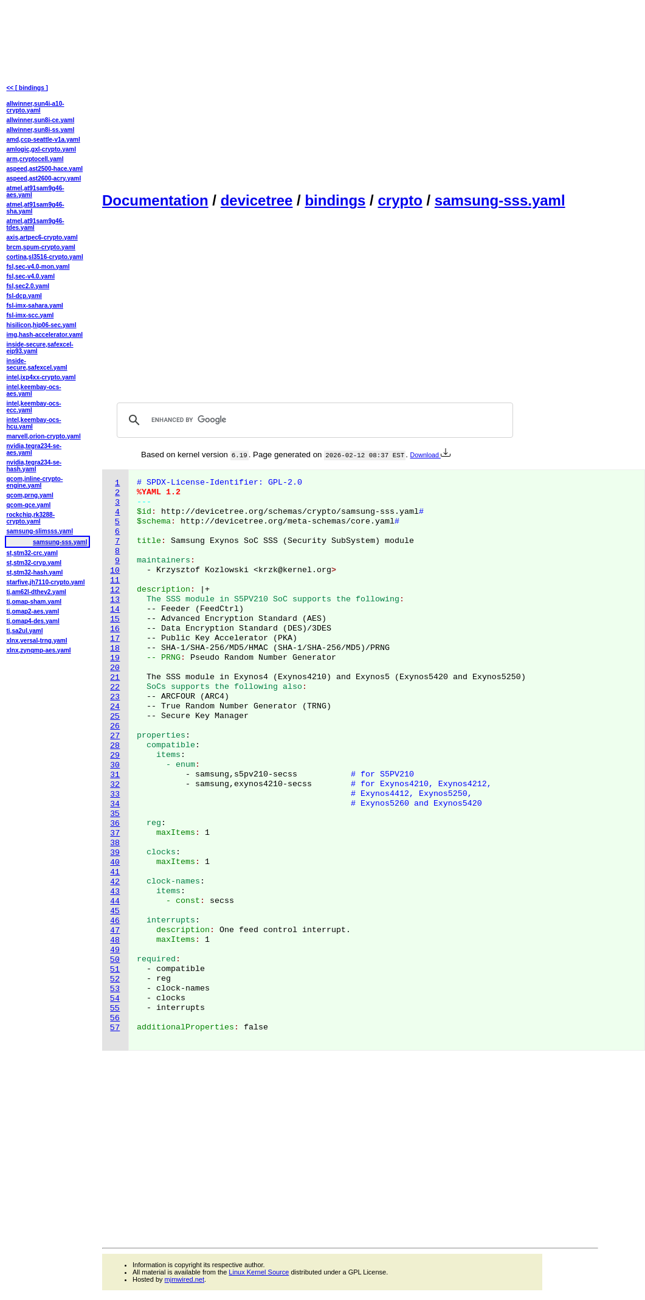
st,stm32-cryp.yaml (34, 562)
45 (115, 911)
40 (115, 862)
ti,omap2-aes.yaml (33, 611)
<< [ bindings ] (27, 88)
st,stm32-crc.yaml (32, 553)
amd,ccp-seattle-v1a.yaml (43, 139)
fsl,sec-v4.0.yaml (31, 276)
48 (115, 940)
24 (115, 706)
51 (115, 969)
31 (115, 775)
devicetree (257, 200)
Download (430, 454)
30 (115, 765)
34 (115, 804)
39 (115, 852)
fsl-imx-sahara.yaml (35, 305)
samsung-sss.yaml (500, 200)
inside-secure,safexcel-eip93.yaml (40, 347)
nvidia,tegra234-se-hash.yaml (34, 465)
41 (115, 872)
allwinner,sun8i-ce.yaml (41, 120)
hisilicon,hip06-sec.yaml (42, 325)
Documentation (155, 200)
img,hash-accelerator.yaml (45, 334)
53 (115, 989)
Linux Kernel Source (259, 1272)
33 (115, 794)
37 (115, 833)
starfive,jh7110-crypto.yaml (46, 582)
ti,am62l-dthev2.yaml (36, 592)
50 (115, 959)
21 (115, 677)
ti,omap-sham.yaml (34, 601)
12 (115, 590)
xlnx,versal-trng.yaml (37, 640)
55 (115, 1008)
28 (115, 745)
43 (115, 891)
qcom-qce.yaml (29, 505)
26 (115, 726)
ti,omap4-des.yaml (33, 621)
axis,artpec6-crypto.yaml (42, 237)
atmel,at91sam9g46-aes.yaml (35, 191)
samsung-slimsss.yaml (40, 531)
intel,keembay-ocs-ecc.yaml (34, 406)
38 (115, 843)
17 (115, 638)
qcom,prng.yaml (30, 495)
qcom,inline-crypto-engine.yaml (35, 482)
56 (115, 1018)
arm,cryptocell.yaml (35, 159)
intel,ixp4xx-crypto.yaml (41, 377)
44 (115, 901)
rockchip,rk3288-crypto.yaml (31, 518)
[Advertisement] (350, 95)
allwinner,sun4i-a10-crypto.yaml (35, 107)
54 (115, 998)
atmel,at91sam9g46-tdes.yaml (35, 224)
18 (115, 648)
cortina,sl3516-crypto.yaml (45, 257)
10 (115, 570)
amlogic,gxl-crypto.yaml (41, 149)
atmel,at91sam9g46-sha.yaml (35, 208)
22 (115, 687)
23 (115, 697)
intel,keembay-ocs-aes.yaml (34, 390)
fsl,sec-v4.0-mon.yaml (38, 266)
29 (115, 755)
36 (115, 823)
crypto (400, 200)
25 (115, 716)
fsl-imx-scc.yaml (30, 315)
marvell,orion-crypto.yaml (44, 436)
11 (115, 580)
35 (115, 813)
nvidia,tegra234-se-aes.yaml (34, 449)
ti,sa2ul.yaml (25, 631)
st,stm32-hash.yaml (35, 572)
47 (115, 930)
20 (115, 667)
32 (115, 784)
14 (115, 609)
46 (115, 920)
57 (115, 1027)
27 (115, 736)
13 (115, 599)
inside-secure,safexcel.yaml (37, 364)
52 (115, 979)
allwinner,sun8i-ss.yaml (41, 129)
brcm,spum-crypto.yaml (41, 247)
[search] (313, 420)
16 (115, 629)
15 (115, 619)
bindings (335, 200)
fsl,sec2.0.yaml (28, 286)
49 (115, 950)
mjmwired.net (184, 1279)
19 (115, 658)
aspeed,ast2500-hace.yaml (45, 168)
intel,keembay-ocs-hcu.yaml (34, 423)
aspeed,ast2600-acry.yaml (44, 178)
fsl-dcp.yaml (24, 295)
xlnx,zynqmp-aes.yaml (39, 650)
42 (115, 882)
